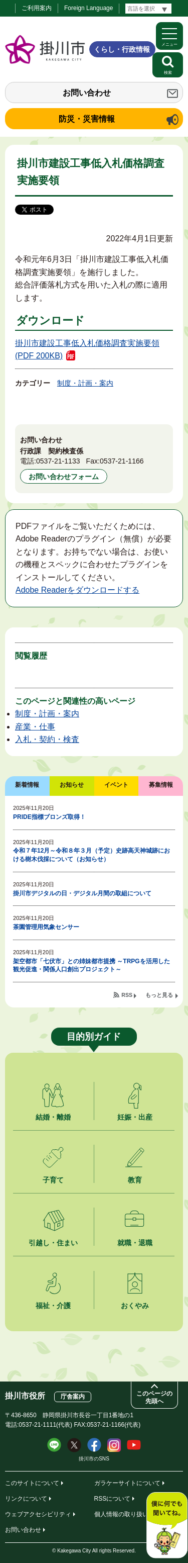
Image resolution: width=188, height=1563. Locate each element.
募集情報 (161, 784)
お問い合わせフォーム (64, 477)
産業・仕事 (35, 726)
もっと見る (159, 995)
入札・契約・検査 (47, 739)
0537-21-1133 (58, 461)
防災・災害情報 (87, 119)
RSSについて (112, 1498)
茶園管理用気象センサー (46, 927)
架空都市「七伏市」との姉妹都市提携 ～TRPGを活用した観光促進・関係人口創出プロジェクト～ (91, 965)
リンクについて (26, 1498)
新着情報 (27, 784)
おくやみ (135, 1306)
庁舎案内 (73, 1396)
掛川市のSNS (94, 1458)
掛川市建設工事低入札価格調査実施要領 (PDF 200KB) (87, 349)
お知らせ (72, 784)
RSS (126, 995)
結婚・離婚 (53, 1117)
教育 (135, 1180)
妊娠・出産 (134, 1117)
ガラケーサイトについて (127, 1483)
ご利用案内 (37, 8)
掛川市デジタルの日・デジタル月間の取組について (82, 893)
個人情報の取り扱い (121, 1514)
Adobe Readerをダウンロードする (77, 590)
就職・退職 (134, 1243)
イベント (116, 784)
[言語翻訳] (148, 9)
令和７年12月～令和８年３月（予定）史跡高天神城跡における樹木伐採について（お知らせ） (91, 855)
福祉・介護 (53, 1306)
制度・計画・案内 (85, 383)
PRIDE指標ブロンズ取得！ (49, 816)
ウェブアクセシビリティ (38, 1514)
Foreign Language (88, 8)
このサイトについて (32, 1483)
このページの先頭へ (154, 1397)
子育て (53, 1180)
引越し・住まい (53, 1243)
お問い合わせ (87, 92)
